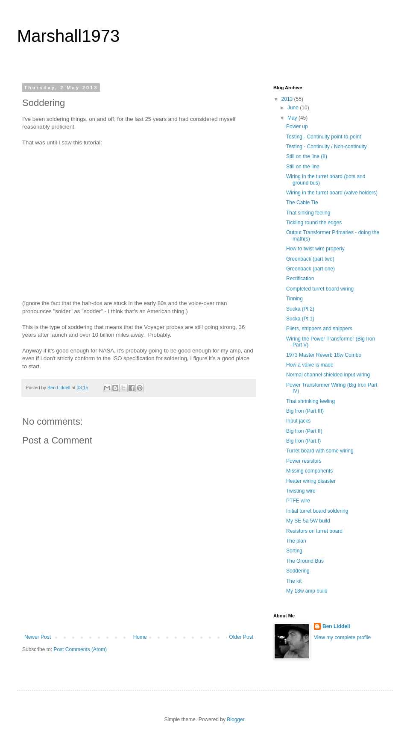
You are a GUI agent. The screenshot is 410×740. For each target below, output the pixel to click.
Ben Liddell (336, 626)
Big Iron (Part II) (304, 431)
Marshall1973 (68, 35)
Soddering (298, 571)
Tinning (294, 299)
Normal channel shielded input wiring (328, 375)
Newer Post (37, 637)
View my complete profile (342, 637)
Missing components (309, 471)
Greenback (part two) (310, 259)
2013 (287, 99)
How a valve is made (310, 365)
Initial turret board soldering (317, 511)
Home (140, 637)
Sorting (294, 551)
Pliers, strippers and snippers (319, 329)
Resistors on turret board (314, 531)
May (293, 118)
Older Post (241, 637)
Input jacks (298, 421)
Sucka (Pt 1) (300, 319)
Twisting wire (301, 491)
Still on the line (302, 167)
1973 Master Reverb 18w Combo (323, 355)
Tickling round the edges (314, 223)
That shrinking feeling (310, 401)
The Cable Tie (302, 203)
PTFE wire (298, 501)
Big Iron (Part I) (303, 441)
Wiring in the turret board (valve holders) (332, 193)
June (293, 108)
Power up (297, 126)
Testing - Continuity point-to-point (323, 137)
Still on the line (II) (306, 156)
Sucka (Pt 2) (300, 309)
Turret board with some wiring (320, 451)
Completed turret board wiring (320, 289)
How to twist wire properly (315, 249)
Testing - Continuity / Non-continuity (326, 147)
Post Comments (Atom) (80, 649)
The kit (294, 581)
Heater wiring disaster (311, 481)
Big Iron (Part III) (305, 411)
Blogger (235, 719)
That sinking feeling (308, 213)
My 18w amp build (307, 591)
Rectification (300, 279)
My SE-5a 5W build (308, 521)
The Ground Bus (305, 561)
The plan (296, 541)
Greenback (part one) (310, 269)
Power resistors (304, 461)
